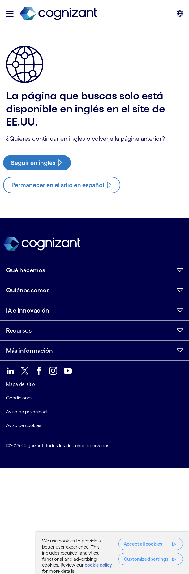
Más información (29, 350)
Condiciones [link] (19, 397)
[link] (58, 14)
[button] (10, 13)
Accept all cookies (143, 543)
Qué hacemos (25, 270)
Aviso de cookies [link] (23, 425)
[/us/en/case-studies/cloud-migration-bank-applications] (37, 162)
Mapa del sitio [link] (20, 384)
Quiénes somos (27, 290)
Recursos (19, 330)
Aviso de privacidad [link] (26, 411)
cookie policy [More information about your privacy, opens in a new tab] (98, 565)
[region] (112, 553)
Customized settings (146, 559)
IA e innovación (27, 310)
